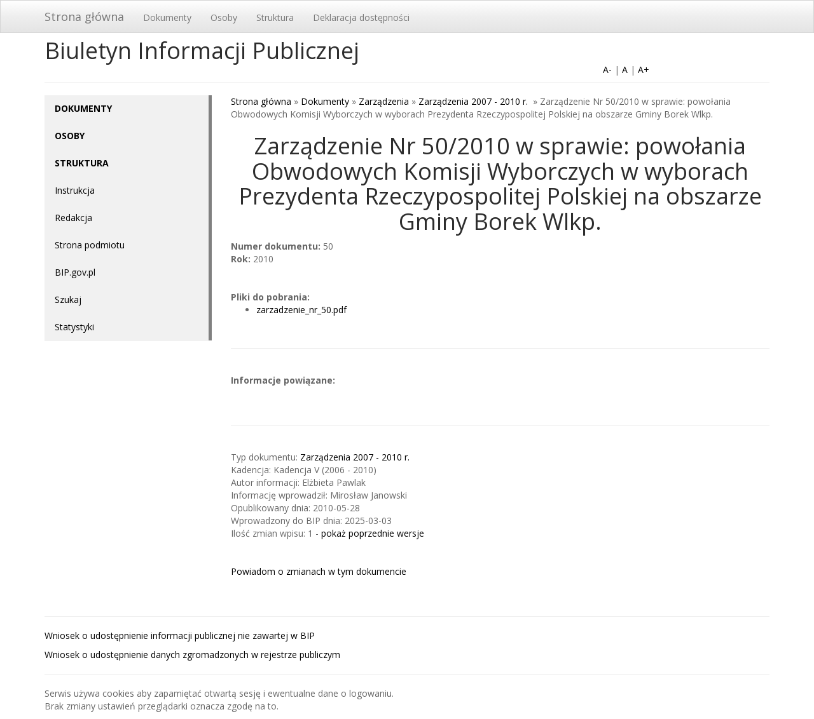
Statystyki (74, 327)
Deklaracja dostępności (361, 17)
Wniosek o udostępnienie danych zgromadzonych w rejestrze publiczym (192, 654)
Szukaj (68, 299)
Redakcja (73, 218)
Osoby (223, 17)
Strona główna (84, 16)
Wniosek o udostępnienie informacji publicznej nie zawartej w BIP (180, 635)
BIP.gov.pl (75, 272)
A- (607, 70)
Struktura (275, 17)
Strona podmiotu (90, 245)
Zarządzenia (384, 101)
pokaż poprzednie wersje (372, 533)
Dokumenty (167, 17)
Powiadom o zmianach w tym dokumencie (318, 571)
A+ (643, 70)
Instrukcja (75, 190)
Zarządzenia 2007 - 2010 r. (474, 101)
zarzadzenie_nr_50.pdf (301, 310)
